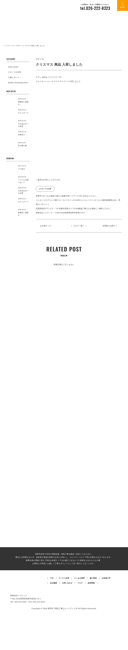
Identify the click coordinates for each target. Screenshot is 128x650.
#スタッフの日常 (45, 189)
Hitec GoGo (13, 67)
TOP (52, 621)
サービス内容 (64, 621)
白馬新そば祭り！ (108, 226)
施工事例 (93, 621)
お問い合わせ (67, 626)
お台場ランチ (46, 226)
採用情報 (91, 626)
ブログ (80, 626)
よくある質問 (79, 621)
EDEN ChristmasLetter (18, 83)
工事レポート (13, 77)
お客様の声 (106, 621)
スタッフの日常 (14, 72)
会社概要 (53, 626)
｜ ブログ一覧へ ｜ (79, 226)
